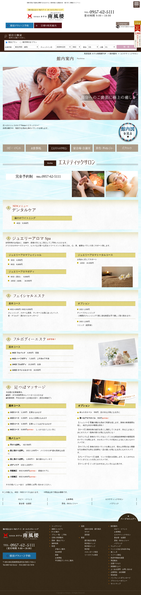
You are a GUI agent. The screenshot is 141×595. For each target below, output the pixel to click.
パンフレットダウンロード (121, 578)
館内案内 (113, 54)
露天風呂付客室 (90, 540)
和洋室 (87, 549)
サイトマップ (116, 584)
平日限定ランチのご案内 (64, 560)
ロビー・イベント (25, 499)
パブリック (114, 503)
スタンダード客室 (91, 552)
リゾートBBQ (116, 555)
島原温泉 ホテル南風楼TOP (95, 54)
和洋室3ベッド (90, 546)
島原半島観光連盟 (117, 558)
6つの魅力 (55, 532)
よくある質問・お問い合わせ (121, 569)
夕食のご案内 (60, 549)
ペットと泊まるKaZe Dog (120, 549)
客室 (82, 538)
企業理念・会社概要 (118, 572)
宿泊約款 (114, 575)
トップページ (57, 526)
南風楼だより (116, 566)
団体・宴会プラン (58, 540)
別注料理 (58, 552)
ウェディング (116, 546)
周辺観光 (114, 561)
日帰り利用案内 (57, 538)
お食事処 (69, 499)
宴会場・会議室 (25, 503)
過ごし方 (114, 552)
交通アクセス (116, 563)
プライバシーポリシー (119, 581)
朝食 (56, 555)
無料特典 (55, 543)
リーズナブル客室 (91, 555)
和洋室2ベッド (90, 543)
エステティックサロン (114, 499)
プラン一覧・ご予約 (59, 535)
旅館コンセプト (57, 529)
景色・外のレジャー (70, 503)
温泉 (82, 526)
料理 (53, 546)
